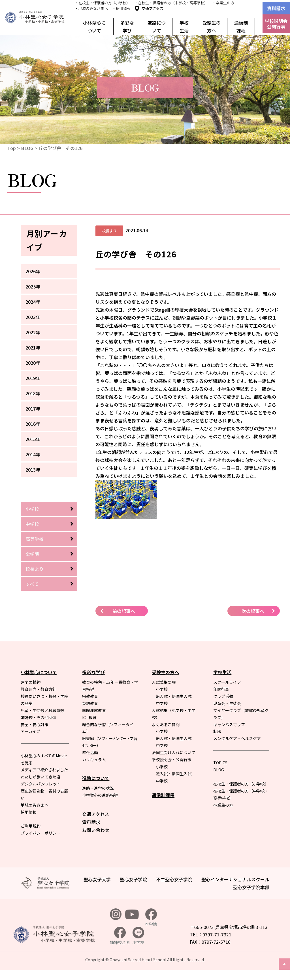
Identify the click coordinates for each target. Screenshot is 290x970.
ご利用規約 (30, 826)
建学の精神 (30, 682)
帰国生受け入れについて (173, 752)
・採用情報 (121, 8)
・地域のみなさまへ (91, 8)
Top (11, 148)
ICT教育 (89, 717)
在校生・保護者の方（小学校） (241, 784)
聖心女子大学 (97, 879)
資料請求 (276, 8)
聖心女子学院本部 (251, 887)
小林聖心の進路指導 (100, 795)
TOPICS (220, 762)
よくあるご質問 (166, 724)
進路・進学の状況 (98, 788)
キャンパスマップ (229, 724)
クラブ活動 (223, 696)
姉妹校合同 (120, 936)
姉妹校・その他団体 (38, 717)
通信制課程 (241, 26)
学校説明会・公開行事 (171, 759)
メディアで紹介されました (44, 769)
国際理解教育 (94, 710)
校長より (34, 568)
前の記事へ (123, 610)
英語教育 (90, 703)
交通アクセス (152, 8)
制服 (217, 731)
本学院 (151, 917)
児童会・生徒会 (227, 703)
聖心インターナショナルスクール (235, 879)
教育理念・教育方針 (38, 689)
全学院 (32, 553)
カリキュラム (94, 759)
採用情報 (29, 812)
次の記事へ (253, 610)
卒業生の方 (223, 805)
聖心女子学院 (133, 879)
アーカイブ (30, 731)
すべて (32, 583)
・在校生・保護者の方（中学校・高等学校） (171, 2)
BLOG (27, 148)
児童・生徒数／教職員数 (42, 710)
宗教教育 (90, 696)
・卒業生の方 (223, 2)
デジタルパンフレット (41, 784)
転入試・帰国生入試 (173, 696)
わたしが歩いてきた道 (40, 777)
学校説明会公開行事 (276, 24)
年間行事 (221, 689)
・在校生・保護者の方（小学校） (102, 2)
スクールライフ (227, 682)
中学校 (32, 523)
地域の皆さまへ (34, 805)
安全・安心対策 (34, 724)
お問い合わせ (95, 829)
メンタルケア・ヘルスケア (237, 738)
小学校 (32, 508)
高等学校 (34, 538)
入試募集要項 (164, 682)
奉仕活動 (90, 752)
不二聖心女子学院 (174, 879)
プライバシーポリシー (40, 833)
